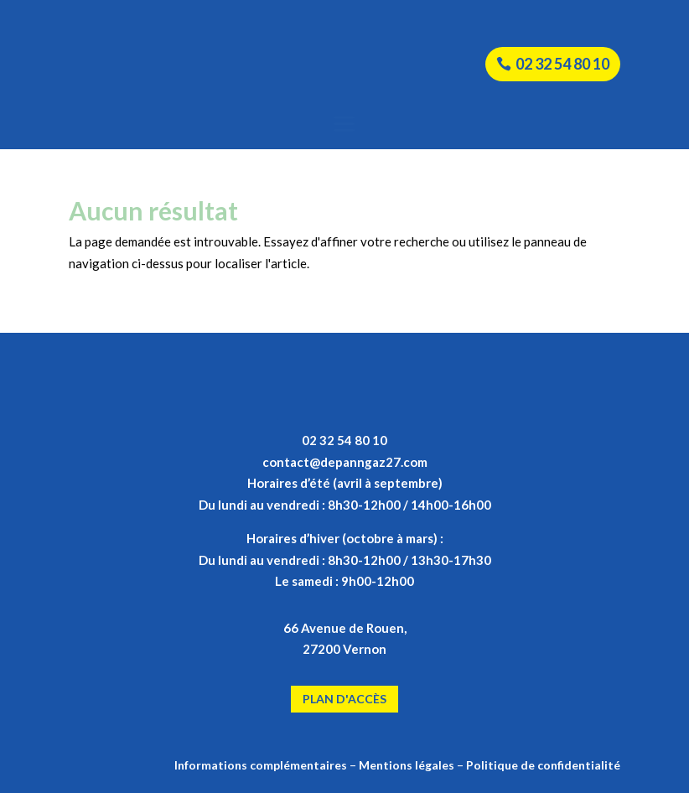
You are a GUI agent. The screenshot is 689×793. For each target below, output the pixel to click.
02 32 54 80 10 (562, 63)
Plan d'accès (344, 699)
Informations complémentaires (260, 765)
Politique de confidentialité (543, 765)
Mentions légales (406, 765)
